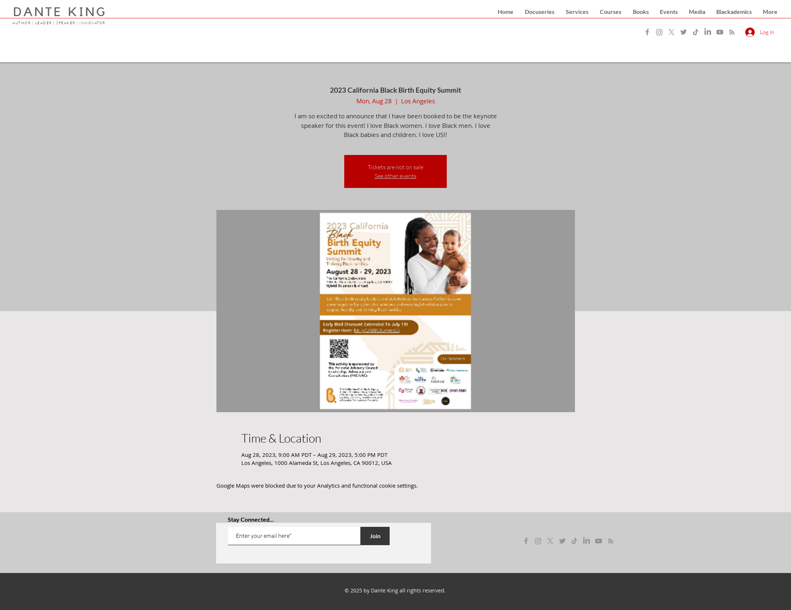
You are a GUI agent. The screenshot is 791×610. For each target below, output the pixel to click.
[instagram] (538, 541)
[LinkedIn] (707, 32)
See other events (395, 176)
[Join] (375, 536)
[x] (550, 541)
